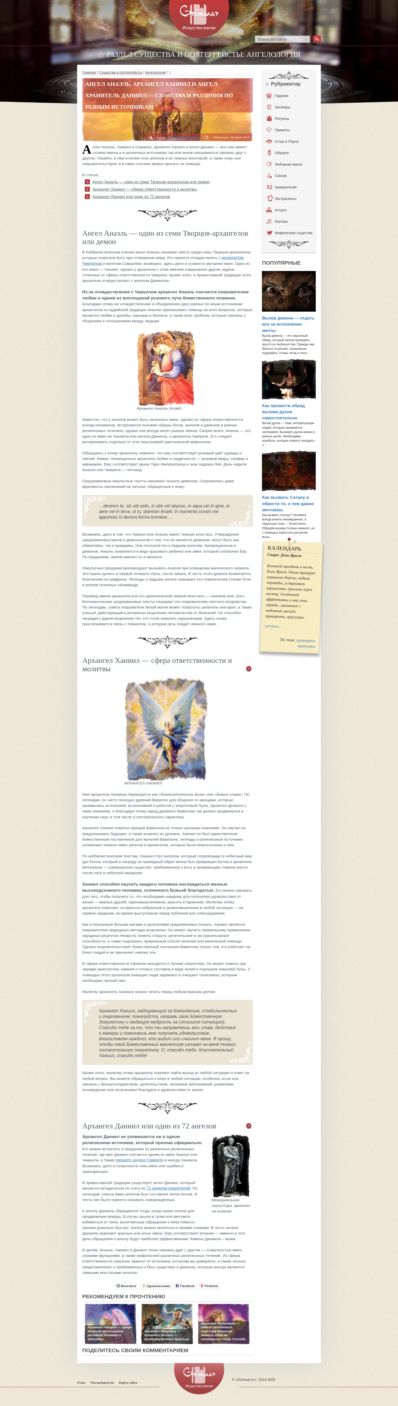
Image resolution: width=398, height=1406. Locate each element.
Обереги (278, 153)
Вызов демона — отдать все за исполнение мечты (288, 324)
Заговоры (279, 107)
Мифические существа (289, 233)
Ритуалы (278, 118)
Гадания (277, 96)
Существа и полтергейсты (120, 72)
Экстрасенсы (281, 198)
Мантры (277, 221)
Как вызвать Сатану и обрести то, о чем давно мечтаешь (288, 503)
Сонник (277, 176)
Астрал (277, 210)
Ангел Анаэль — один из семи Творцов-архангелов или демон (151, 182)
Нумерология (281, 187)
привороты (306, 640)
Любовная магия (284, 164)
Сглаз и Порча (282, 141)
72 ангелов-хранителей (168, 1188)
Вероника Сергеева (183, 137)
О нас (81, 1382)
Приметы (278, 130)
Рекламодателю (102, 1382)
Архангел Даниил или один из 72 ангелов (131, 197)
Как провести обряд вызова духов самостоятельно (283, 412)
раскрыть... (273, 626)
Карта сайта (128, 1382)
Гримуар (89, 72)
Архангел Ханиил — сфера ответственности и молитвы (144, 189)
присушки (306, 646)
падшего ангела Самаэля (139, 1160)
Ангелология (155, 72)
